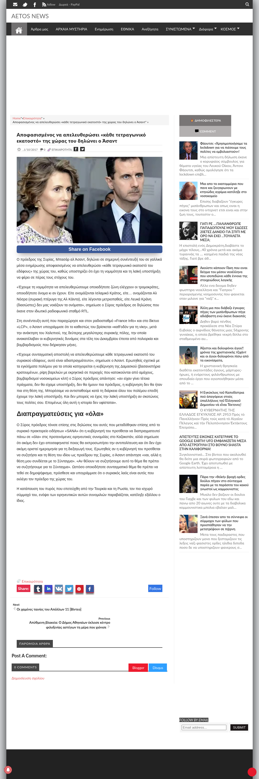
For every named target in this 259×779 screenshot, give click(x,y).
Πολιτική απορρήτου (106, 774)
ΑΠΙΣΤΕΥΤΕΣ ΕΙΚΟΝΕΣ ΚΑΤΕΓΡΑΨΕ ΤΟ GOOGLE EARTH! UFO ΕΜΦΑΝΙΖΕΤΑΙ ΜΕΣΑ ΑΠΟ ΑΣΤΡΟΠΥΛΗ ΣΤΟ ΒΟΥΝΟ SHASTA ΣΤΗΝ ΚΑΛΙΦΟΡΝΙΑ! (212, 432)
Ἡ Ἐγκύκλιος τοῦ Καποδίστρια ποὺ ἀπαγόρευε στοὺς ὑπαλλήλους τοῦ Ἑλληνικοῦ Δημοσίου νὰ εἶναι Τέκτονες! (222, 387)
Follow (155, 588)
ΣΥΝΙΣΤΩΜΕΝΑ (178, 29)
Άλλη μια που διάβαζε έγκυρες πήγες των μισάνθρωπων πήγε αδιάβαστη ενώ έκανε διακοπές (223, 301)
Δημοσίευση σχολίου (28, 668)
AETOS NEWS (32, 16)
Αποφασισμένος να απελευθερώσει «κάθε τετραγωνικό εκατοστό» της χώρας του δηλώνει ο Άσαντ (86, 137)
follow (48, 5)
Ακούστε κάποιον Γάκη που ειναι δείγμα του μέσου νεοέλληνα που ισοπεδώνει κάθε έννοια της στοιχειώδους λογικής (223, 263)
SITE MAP (83, 774)
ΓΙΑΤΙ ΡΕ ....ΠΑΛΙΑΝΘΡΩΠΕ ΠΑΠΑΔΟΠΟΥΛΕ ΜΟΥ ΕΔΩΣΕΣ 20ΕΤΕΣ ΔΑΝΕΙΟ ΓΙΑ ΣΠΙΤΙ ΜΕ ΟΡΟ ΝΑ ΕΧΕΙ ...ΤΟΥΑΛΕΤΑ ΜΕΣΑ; (224, 221)
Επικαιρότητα (32, 581)
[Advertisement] (129, 74)
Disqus (158, 658)
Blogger (138, 658)
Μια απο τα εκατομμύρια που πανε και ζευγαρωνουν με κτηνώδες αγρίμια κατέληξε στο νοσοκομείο (223, 179)
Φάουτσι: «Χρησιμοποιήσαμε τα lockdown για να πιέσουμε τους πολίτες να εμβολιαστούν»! (223, 136)
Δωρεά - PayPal (69, 4)
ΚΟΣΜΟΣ (228, 29)
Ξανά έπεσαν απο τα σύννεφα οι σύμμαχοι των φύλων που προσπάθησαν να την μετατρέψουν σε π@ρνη (224, 512)
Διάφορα (206, 29)
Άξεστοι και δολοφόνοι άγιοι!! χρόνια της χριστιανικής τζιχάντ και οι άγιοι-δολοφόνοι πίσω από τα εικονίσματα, (224, 343)
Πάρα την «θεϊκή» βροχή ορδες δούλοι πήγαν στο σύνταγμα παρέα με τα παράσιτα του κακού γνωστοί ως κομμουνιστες (224, 472)
